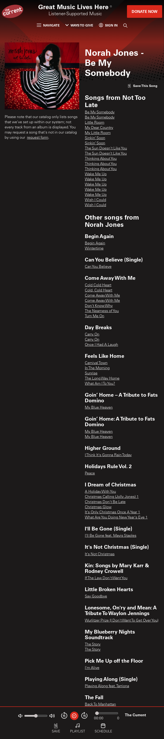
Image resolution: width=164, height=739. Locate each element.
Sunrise (91, 373)
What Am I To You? (100, 384)
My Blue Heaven (99, 408)
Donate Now (144, 11)
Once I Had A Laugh (101, 345)
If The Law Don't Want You (106, 578)
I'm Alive (92, 668)
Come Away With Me (102, 296)
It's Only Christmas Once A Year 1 (112, 512)
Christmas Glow (98, 507)
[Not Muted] (20, 716)
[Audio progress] (106, 713)
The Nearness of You (102, 311)
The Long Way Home (102, 379)
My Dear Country (99, 128)
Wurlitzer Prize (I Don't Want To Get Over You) (121, 621)
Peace (90, 473)
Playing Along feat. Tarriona (107, 686)
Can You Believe (98, 267)
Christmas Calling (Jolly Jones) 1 (112, 497)
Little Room (94, 123)
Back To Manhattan (100, 704)
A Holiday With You (100, 492)
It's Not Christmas (100, 554)
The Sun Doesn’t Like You (106, 154)
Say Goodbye (96, 596)
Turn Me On (94, 316)
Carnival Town (96, 363)
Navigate (48, 25)
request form (37, 138)
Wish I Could (95, 200)
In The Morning (97, 368)
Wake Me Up (96, 174)
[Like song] (142, 86)
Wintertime (94, 248)
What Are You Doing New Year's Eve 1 (116, 517)
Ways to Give (79, 25)
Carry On (92, 334)
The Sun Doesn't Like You (106, 148)
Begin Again (95, 243)
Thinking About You (101, 159)
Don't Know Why (99, 306)
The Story (93, 644)
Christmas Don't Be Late (105, 502)
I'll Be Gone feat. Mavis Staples (110, 536)
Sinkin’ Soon (95, 138)
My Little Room (98, 133)
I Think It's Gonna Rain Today (108, 455)
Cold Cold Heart (98, 285)
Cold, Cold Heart (98, 290)
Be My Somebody (100, 112)
